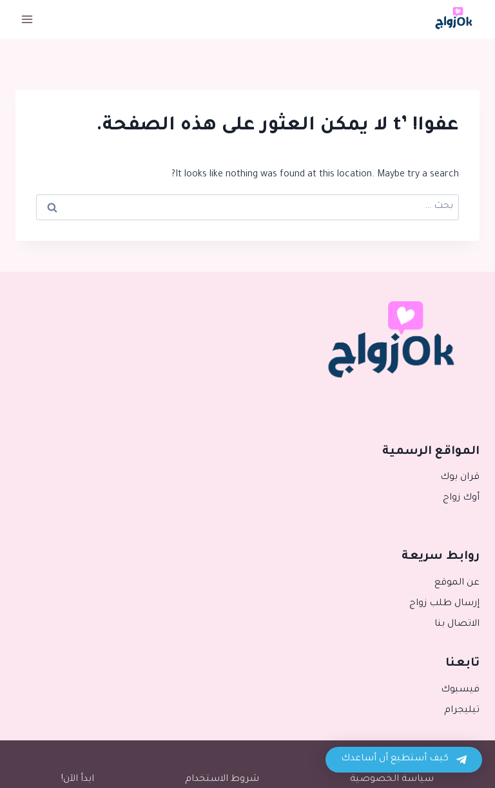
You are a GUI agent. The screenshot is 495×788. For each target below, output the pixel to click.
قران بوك (460, 478)
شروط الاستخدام (222, 779)
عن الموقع (457, 583)
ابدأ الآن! (77, 779)
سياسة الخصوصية (392, 779)
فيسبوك (460, 690)
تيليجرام (462, 711)
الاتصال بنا (457, 624)
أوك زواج (461, 498)
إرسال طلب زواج (444, 604)
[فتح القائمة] (27, 19)
